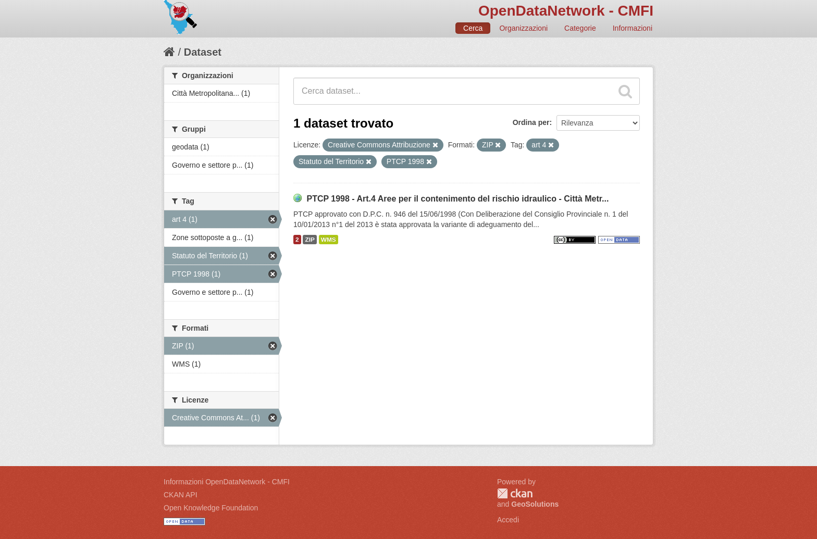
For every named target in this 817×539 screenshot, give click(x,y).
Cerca (472, 28)
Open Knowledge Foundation (211, 508)
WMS (328, 239)
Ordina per (531, 122)
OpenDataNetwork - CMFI (565, 11)
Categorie (580, 28)
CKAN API (180, 495)
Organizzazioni (523, 28)
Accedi (508, 520)
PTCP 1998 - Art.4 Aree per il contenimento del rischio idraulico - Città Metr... (457, 198)
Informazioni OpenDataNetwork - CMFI (227, 482)
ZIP (309, 239)
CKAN (515, 493)
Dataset (202, 52)
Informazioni (632, 28)
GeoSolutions (535, 504)
